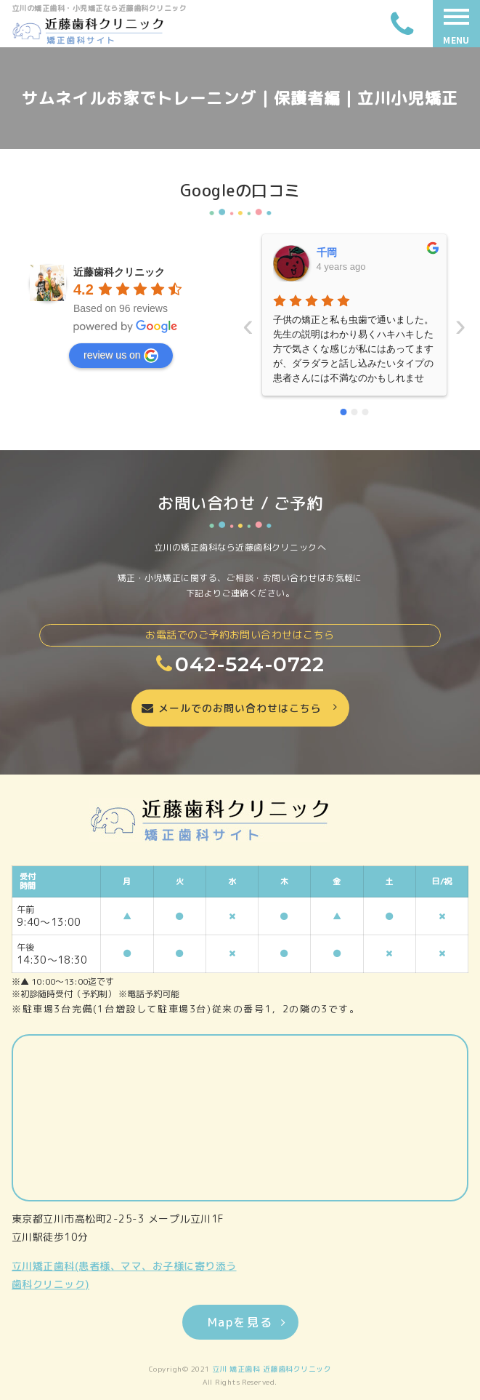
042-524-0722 (240, 664)
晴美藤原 (422, 252)
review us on (121, 355)
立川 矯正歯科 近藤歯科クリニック (271, 1369)
